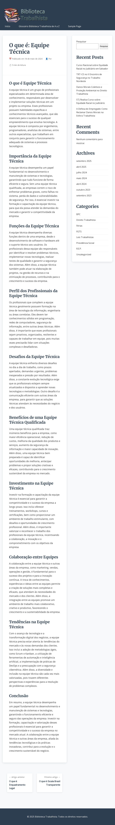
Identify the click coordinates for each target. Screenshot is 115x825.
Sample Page (74, 26)
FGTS (79, 231)
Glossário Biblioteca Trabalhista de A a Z (39, 26)
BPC (78, 214)
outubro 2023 (83, 189)
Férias (79, 225)
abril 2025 (81, 166)
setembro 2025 (83, 161)
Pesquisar (81, 41)
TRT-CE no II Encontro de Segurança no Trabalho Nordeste (89, 78)
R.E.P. (78, 248)
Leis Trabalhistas (85, 237)
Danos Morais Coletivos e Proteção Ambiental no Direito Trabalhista (91, 90)
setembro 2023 (83, 195)
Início (7, 26)
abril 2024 (81, 183)
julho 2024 (81, 172)
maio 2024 (81, 178)
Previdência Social (85, 243)
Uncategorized (83, 254)
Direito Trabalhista (86, 219)
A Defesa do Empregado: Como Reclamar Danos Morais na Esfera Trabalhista (91, 112)
